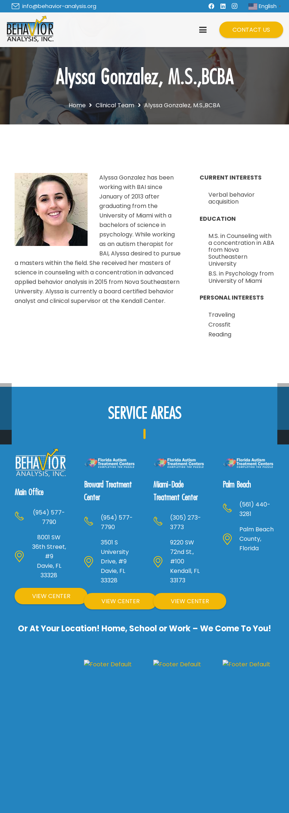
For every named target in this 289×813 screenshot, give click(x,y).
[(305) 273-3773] (161, 519)
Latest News (243, 804)
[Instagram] (234, 6)
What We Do (113, 793)
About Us (107, 782)
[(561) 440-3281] (231, 506)
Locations (108, 804)
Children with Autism (179, 786)
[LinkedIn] (223, 6)
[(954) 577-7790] (23, 497)
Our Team (240, 793)
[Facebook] (211, 6)
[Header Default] (30, 30)
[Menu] (202, 30)
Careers (238, 782)
